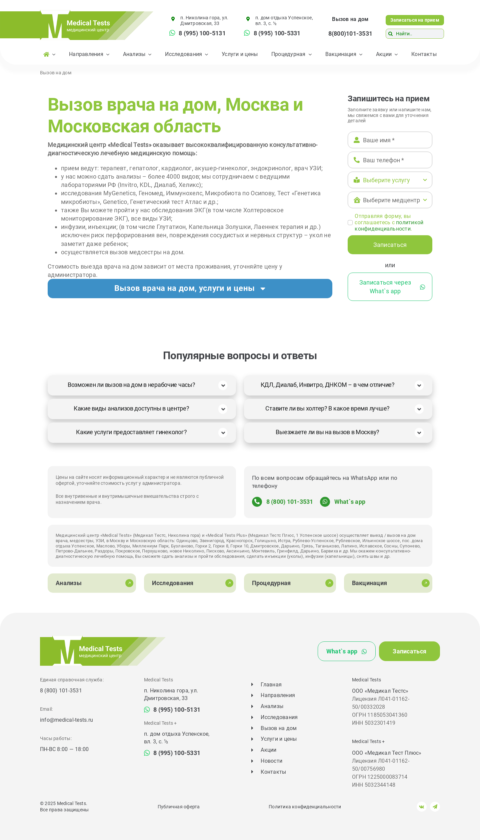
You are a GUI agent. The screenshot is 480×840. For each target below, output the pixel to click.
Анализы (272, 706)
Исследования (279, 717)
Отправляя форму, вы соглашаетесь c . (389, 222)
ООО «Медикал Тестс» (380, 691)
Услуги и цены (279, 739)
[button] (190, 288)
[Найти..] (415, 34)
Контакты (273, 772)
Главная (271, 684)
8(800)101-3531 (350, 33)
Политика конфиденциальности (305, 806)
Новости (271, 761)
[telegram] (435, 807)
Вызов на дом (350, 19)
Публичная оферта (179, 806)
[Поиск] (391, 34)
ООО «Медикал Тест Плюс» (387, 753)
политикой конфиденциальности (389, 225)
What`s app (349, 501)
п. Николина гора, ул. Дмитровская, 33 (204, 20)
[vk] (422, 807)
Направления (278, 695)
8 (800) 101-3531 (289, 501)
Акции (268, 750)
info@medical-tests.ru (66, 720)
